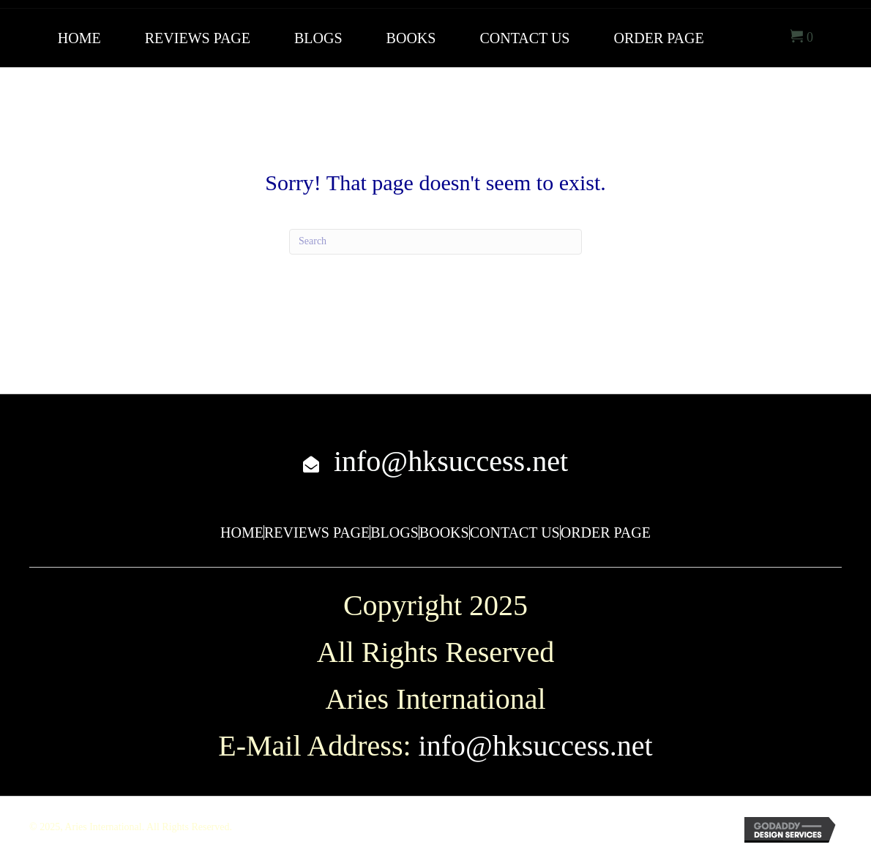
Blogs (394, 532)
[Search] (435, 242)
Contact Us (515, 532)
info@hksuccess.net (451, 461)
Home (241, 532)
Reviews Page (317, 532)
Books (444, 532)
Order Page (606, 532)
